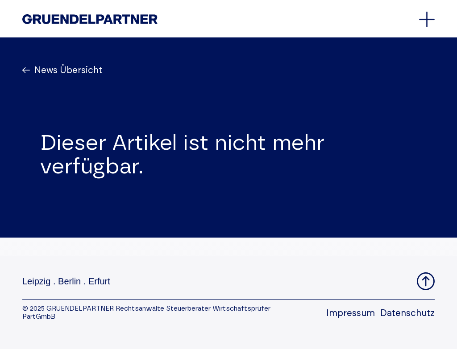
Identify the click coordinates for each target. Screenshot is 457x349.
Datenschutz (407, 313)
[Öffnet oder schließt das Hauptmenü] (427, 19)
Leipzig (36, 281)
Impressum (350, 313)
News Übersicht (67, 70)
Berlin (69, 281)
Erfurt (99, 281)
